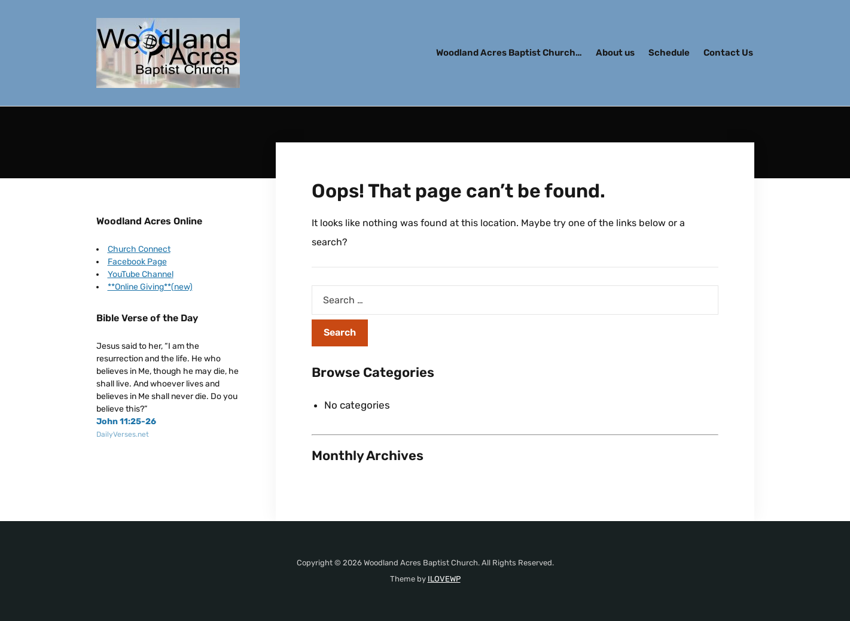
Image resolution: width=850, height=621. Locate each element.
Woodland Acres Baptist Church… (509, 52)
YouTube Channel (140, 274)
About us (615, 52)
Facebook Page (137, 262)
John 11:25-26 (126, 421)
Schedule (669, 52)
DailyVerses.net (122, 434)
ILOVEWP (444, 578)
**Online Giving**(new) (150, 287)
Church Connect (139, 249)
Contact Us (728, 52)
